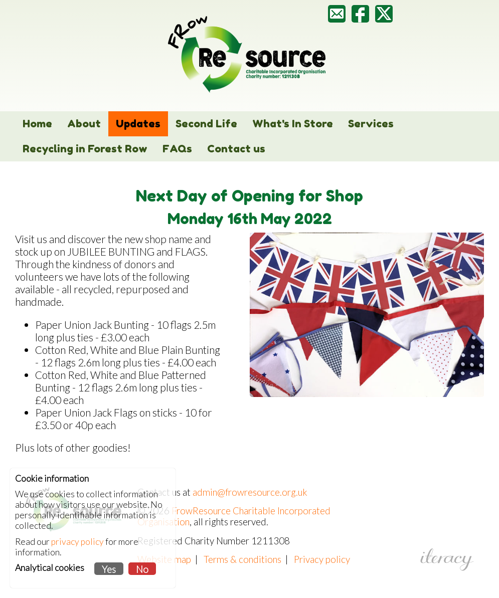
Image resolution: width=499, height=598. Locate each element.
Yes (109, 569)
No (142, 569)
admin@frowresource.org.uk (250, 492)
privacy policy (77, 541)
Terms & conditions (242, 559)
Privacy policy (322, 559)
